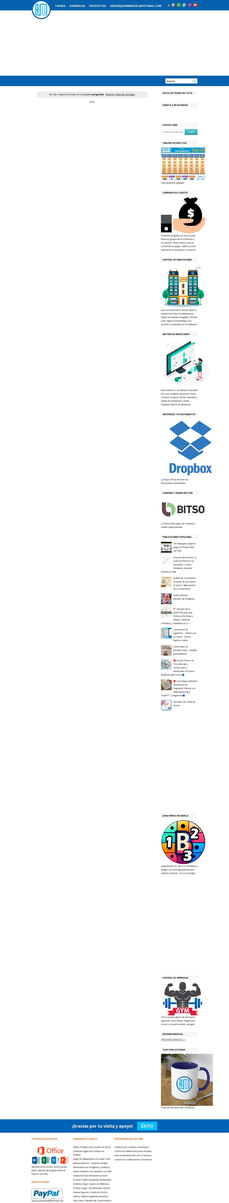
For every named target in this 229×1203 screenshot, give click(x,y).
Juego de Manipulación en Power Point (91, 1159)
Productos (97, 5)
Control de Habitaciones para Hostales (133, 1151)
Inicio (92, 101)
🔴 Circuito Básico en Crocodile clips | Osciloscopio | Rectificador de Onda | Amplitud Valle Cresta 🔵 (178, 667)
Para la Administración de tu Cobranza (133, 1155)
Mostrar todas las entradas (120, 94)
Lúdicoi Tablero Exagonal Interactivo (90, 1196)
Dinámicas (77, 5)
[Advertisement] (179, 763)
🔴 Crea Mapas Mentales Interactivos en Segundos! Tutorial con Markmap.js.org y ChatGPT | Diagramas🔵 (179, 688)
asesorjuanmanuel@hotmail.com (135, 5)
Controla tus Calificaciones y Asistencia (133, 1159)
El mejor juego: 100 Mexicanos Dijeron (91, 1188)
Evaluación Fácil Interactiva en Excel (90, 1175)
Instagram (190, 5)
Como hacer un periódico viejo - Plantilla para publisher (185, 650)
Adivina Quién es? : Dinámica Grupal (90, 1163)
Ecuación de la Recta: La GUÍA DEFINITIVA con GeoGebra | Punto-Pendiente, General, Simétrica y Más (179, 564)
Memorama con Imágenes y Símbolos (91, 1167)
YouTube (195, 5)
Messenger (179, 5)
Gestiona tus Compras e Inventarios (132, 1147)
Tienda (60, 5)
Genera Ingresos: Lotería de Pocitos (90, 1192)
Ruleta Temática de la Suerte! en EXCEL (92, 1147)
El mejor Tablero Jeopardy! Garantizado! (92, 1179)
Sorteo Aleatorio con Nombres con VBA (92, 1171)
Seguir (191, 132)
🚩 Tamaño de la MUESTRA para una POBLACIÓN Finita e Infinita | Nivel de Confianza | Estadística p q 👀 (177, 616)
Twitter (184, 5)
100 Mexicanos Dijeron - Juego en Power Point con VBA (185, 547)
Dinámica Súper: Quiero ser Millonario (91, 1183)
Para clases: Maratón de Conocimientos (92, 1200)
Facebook (173, 5)
